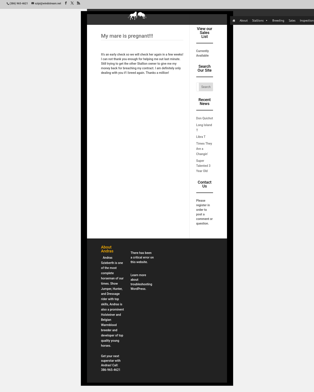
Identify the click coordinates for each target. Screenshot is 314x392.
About (244, 20)
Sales (292, 20)
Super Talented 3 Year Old (203, 166)
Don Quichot (204, 118)
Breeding (278, 20)
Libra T (201, 137)
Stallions (260, 20)
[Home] (233, 20)
